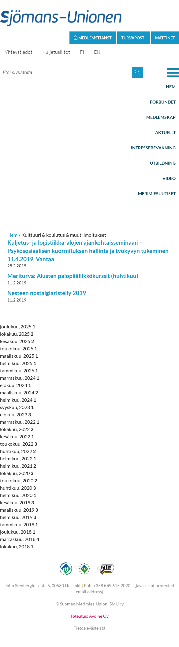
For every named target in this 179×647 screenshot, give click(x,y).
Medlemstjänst (92, 37)
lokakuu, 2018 (16, 546)
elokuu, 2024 (15, 385)
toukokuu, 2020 (18, 480)
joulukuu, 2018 (17, 532)
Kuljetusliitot (56, 52)
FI (82, 52)
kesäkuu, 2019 (17, 502)
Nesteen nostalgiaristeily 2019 (46, 292)
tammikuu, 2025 (19, 370)
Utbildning (163, 163)
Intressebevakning (153, 147)
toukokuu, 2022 (18, 444)
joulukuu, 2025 (17, 326)
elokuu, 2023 (15, 414)
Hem (171, 86)
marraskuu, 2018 (19, 539)
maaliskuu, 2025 (19, 356)
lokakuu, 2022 (16, 429)
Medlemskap (161, 117)
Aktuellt (165, 132)
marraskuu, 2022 (19, 422)
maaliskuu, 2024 (19, 392)
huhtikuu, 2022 (18, 451)
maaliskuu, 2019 (19, 510)
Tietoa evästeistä (89, 628)
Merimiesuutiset (157, 193)
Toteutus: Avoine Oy (89, 616)
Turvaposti (133, 37)
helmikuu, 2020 (18, 495)
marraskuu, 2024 (19, 378)
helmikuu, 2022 (18, 458)
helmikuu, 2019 (18, 517)
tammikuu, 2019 (19, 524)
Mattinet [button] (165, 37)
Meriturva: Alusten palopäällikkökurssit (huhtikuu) (72, 275)
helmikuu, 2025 (18, 363)
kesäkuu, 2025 (17, 341)
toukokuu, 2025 (18, 348)
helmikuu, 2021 (18, 466)
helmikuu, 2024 (18, 400)
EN (97, 52)
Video (169, 178)
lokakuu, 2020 (16, 473)
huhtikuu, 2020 (18, 488)
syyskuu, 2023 (17, 407)
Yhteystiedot (18, 52)
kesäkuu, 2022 (17, 436)
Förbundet (163, 101)
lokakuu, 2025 (16, 334)
